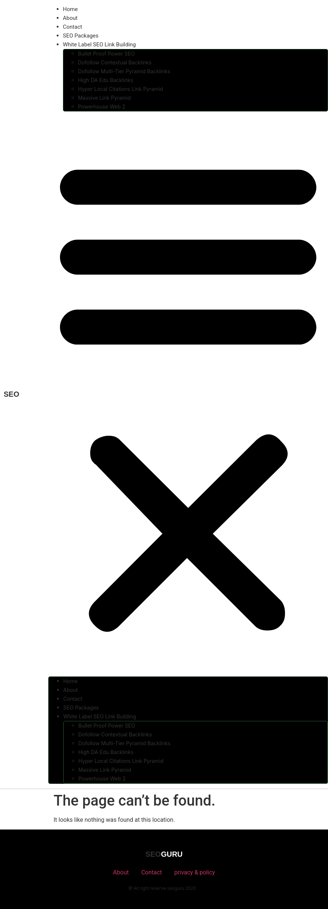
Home (70, 9)
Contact (72, 27)
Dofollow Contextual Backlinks (115, 62)
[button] (188, 394)
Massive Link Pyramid (104, 98)
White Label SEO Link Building (99, 44)
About (70, 18)
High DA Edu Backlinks (105, 80)
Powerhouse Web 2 (102, 106)
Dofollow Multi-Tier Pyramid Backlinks (124, 71)
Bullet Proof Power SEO (106, 53)
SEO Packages (81, 35)
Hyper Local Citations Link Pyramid (120, 89)
